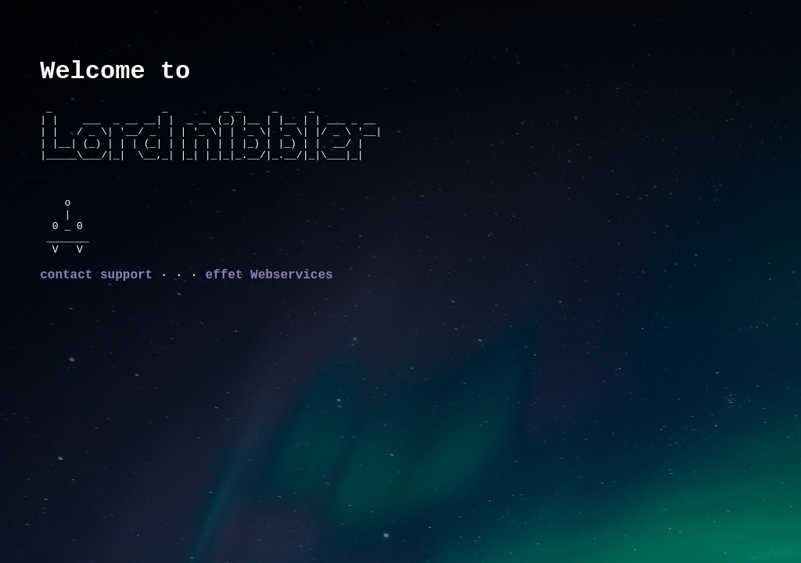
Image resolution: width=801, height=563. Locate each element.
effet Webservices (268, 299)
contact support (96, 299)
